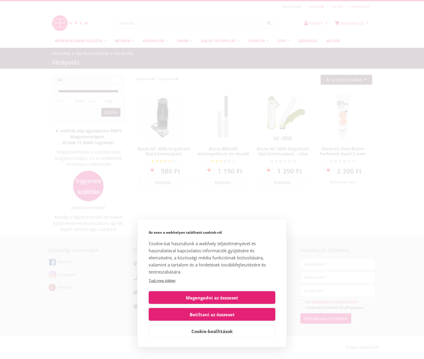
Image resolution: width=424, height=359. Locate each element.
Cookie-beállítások (212, 331)
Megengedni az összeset (179, 314)
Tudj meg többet (162, 297)
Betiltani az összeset (244, 314)
